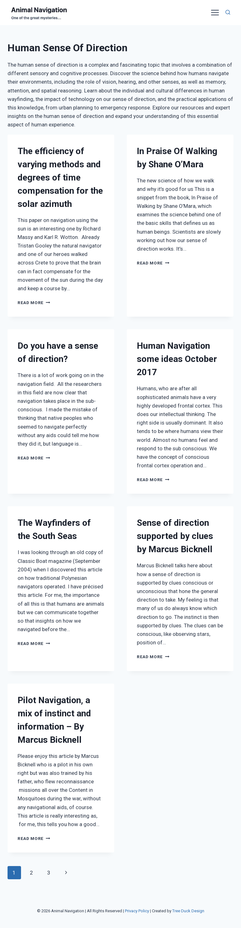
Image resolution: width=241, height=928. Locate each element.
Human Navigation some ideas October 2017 (177, 359)
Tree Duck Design (188, 911)
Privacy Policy (137, 911)
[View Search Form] (227, 12)
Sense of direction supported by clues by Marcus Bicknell (175, 536)
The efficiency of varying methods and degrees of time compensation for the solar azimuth (60, 177)
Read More (34, 302)
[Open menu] (214, 12)
